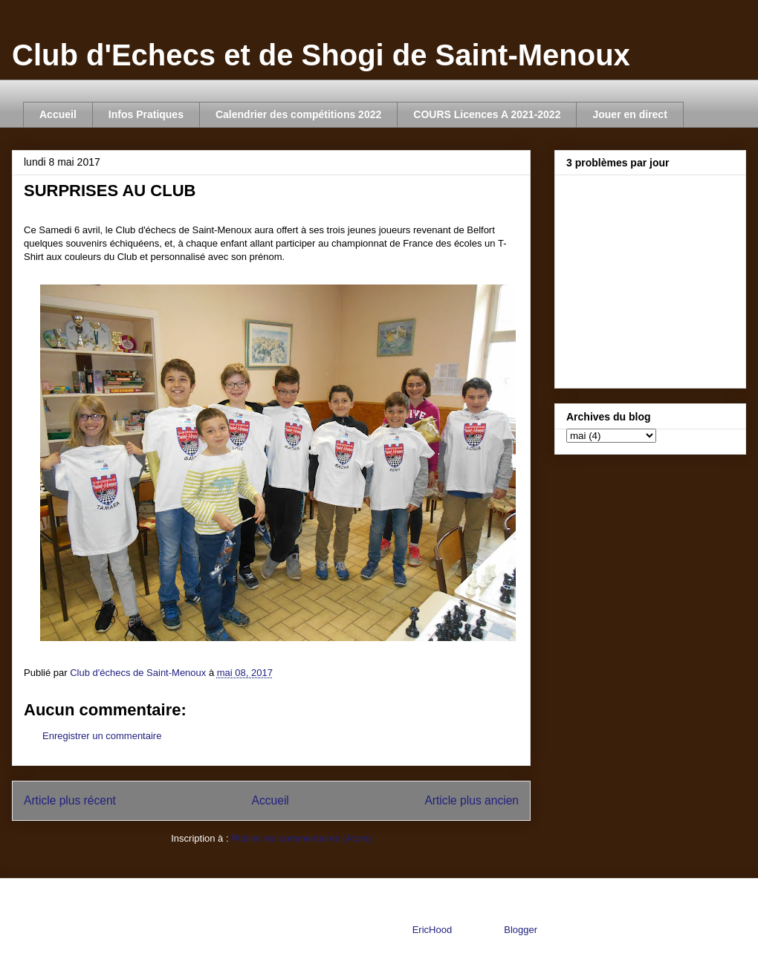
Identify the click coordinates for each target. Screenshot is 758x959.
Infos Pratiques (146, 114)
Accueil (58, 114)
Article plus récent (70, 800)
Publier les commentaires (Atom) (301, 838)
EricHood (432, 929)
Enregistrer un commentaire (101, 735)
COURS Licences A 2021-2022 (486, 114)
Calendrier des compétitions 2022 (298, 114)
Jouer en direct (629, 114)
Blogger (520, 929)
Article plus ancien (471, 800)
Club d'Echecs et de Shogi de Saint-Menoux (321, 55)
